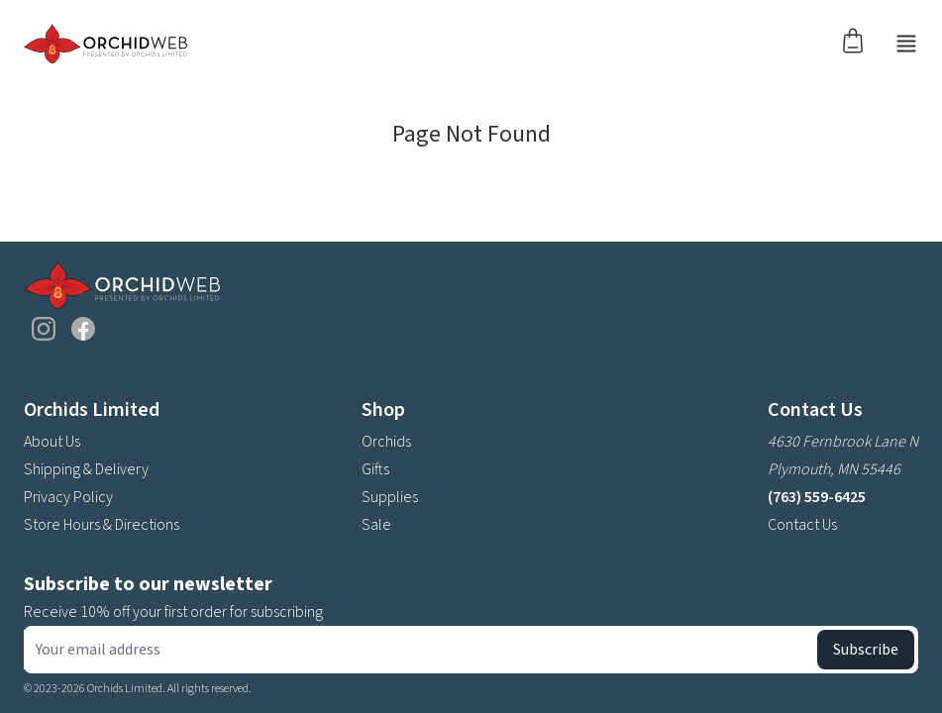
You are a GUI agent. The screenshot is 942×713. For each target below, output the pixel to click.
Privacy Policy (68, 497)
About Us (52, 442)
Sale (376, 525)
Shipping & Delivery (86, 469)
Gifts (375, 469)
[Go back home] (105, 43)
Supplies (390, 497)
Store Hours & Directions (101, 525)
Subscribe (865, 650)
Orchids (386, 442)
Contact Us (802, 525)
